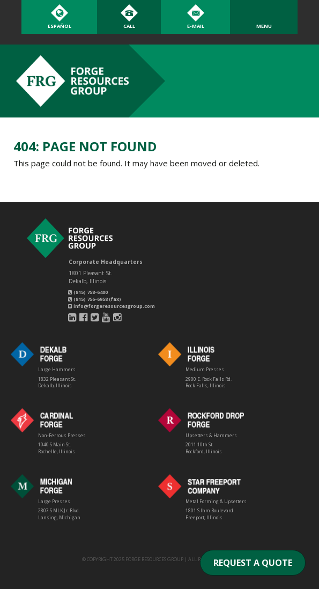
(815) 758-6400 (88, 292)
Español (59, 26)
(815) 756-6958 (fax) (94, 299)
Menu (264, 26)
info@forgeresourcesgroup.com (111, 306)
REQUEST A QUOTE (252, 563)
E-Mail (195, 26)
